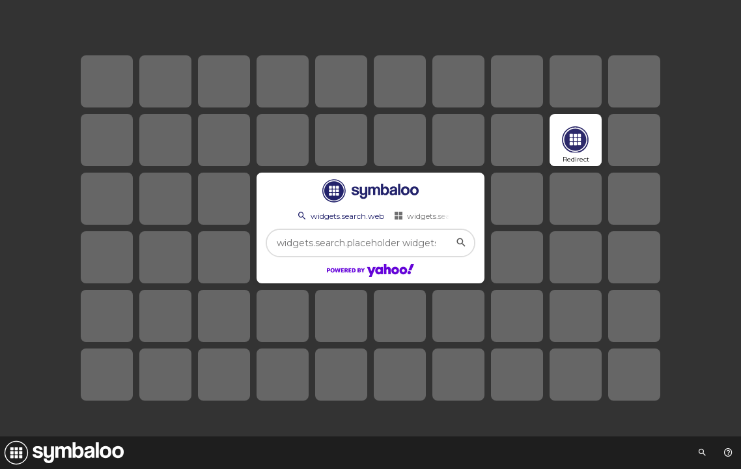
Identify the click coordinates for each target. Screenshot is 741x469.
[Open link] (576, 140)
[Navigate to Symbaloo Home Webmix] (62, 452)
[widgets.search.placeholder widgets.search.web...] (370, 243)
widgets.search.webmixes (447, 215)
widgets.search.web (340, 215)
